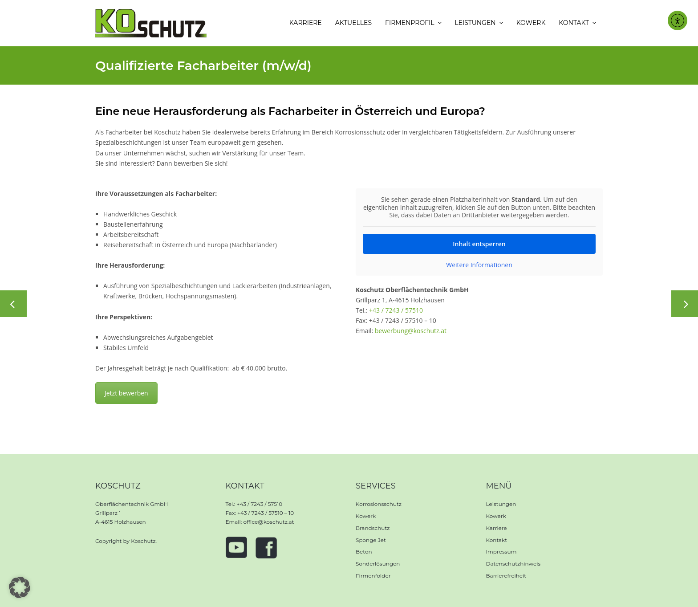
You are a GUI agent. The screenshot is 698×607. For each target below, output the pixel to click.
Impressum (501, 551)
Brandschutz (373, 528)
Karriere (496, 528)
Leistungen (501, 504)
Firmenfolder (373, 575)
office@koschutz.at (268, 521)
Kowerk (366, 516)
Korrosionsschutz (379, 504)
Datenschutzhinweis (513, 563)
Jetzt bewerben (126, 393)
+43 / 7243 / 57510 (396, 310)
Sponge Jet (371, 540)
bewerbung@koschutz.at (410, 330)
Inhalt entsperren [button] (479, 243)
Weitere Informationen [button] (479, 265)
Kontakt (496, 540)
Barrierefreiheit (506, 575)
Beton (364, 551)
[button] (19, 587)
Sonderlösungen (378, 563)
